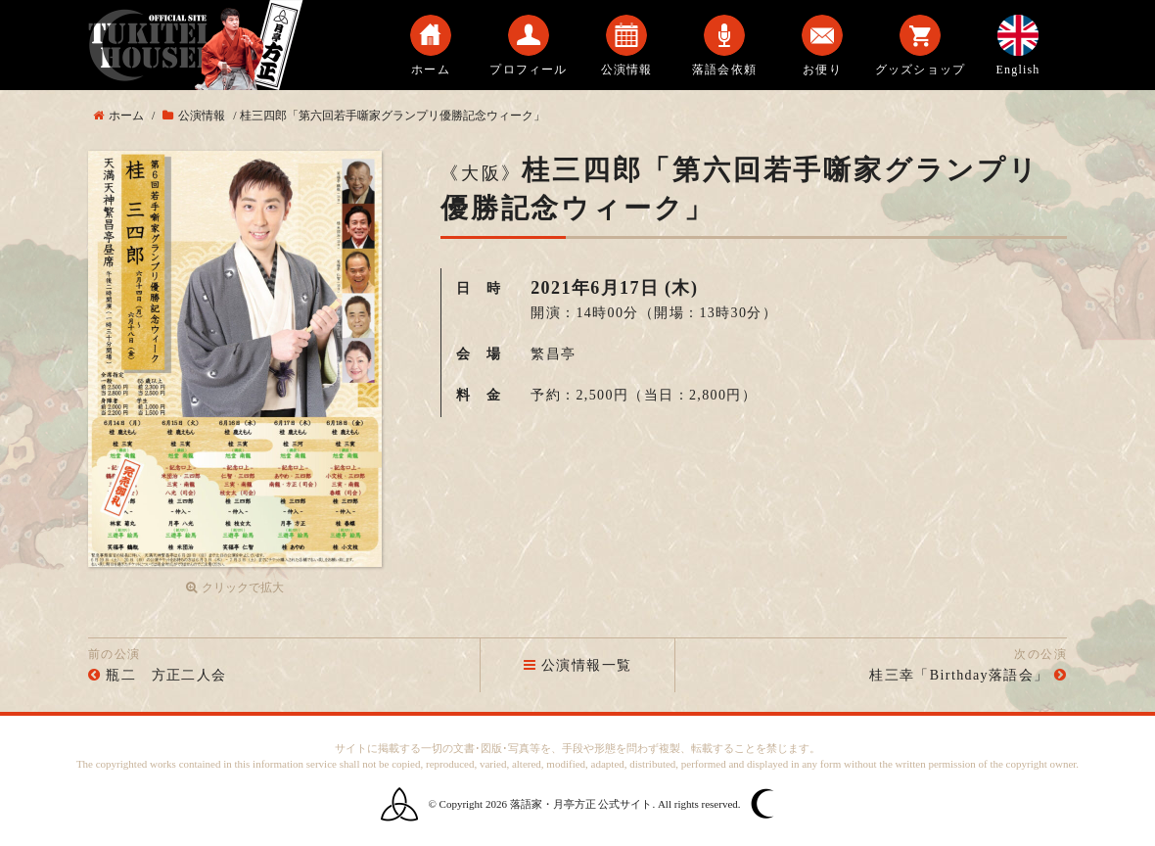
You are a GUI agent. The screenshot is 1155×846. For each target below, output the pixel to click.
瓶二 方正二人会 (166, 675)
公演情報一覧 (578, 665)
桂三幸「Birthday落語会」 (958, 675)
